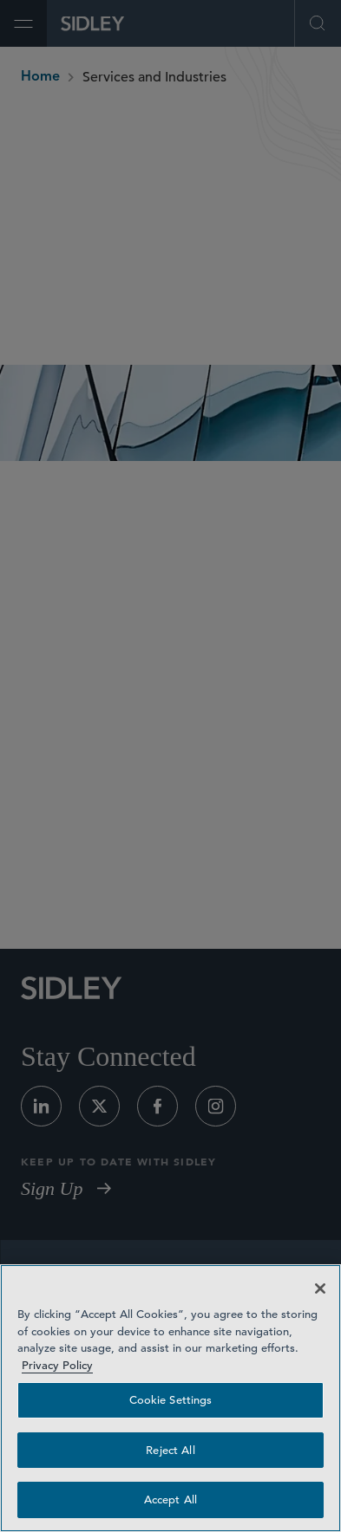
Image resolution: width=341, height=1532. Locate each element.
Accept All (170, 1499)
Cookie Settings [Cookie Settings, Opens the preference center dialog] (171, 1399)
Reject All (170, 1450)
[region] (170, 1398)
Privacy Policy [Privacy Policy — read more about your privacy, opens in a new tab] (57, 1365)
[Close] (320, 1288)
